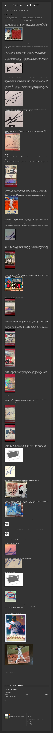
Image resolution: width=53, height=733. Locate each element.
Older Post (46, 694)
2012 (29, 724)
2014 (29, 721)
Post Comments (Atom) (12, 696)
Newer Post (6, 694)
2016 (29, 714)
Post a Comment (8, 692)
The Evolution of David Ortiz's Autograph (36, 719)
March (31, 717)
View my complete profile (13, 718)
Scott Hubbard (12, 714)
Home (27, 694)
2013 (29, 723)
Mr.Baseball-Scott (22, 5)
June (30, 716)
